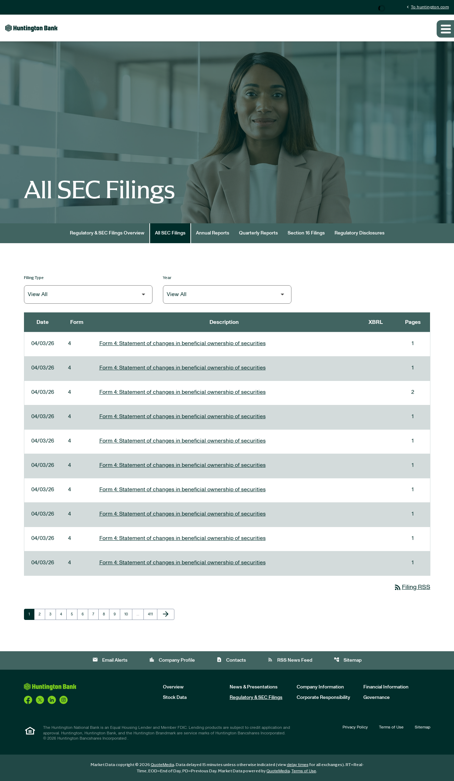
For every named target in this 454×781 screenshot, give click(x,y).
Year (167, 277)
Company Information (320, 687)
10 (128, 614)
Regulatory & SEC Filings (256, 697)
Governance (376, 697)
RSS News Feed (289, 660)
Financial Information (385, 687)
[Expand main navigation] (445, 29)
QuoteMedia (162, 765)
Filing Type (34, 277)
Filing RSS (412, 587)
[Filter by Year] (227, 294)
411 (152, 614)
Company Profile (172, 660)
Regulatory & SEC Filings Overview (107, 233)
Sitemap (348, 660)
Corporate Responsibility (323, 697)
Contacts (231, 660)
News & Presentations (254, 687)
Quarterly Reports (258, 233)
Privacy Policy (355, 727)
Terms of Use (391, 727)
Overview (173, 687)
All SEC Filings (170, 233)
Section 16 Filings (306, 233)
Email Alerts (109, 660)
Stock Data (175, 697)
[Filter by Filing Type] (88, 294)
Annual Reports (212, 233)
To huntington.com (427, 7)
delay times (297, 765)
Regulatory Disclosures (360, 233)
